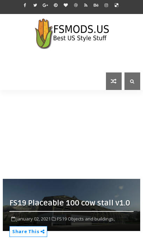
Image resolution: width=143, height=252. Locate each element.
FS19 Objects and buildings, (86, 219)
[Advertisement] (73, 133)
